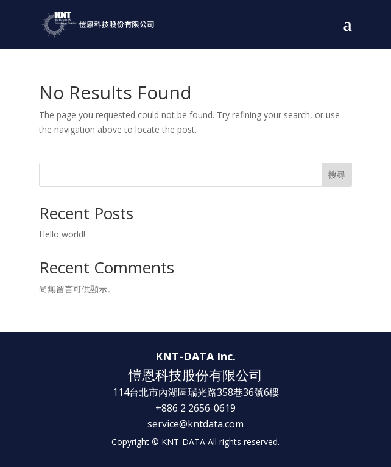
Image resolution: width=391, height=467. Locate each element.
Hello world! (62, 234)
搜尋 (336, 174)
